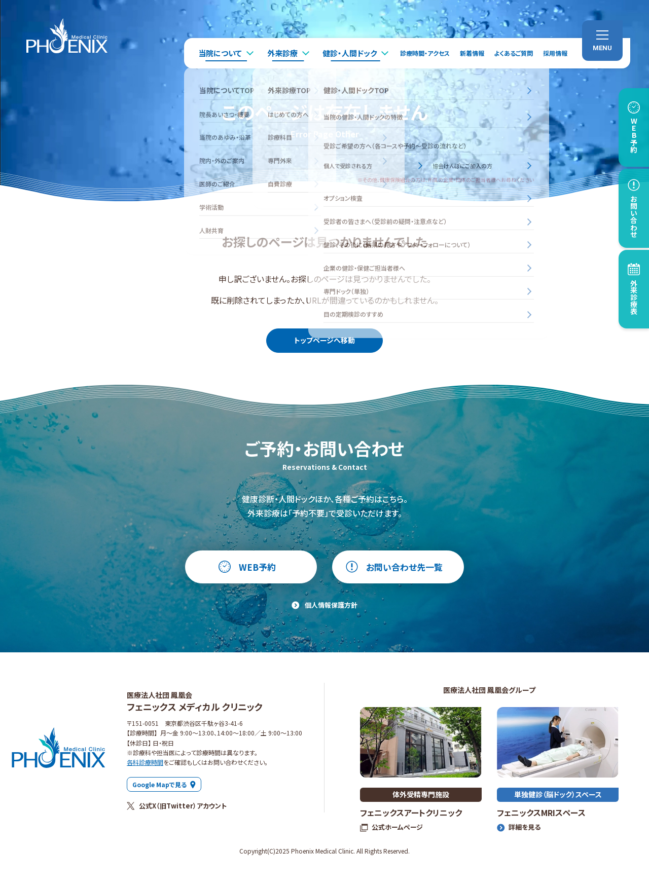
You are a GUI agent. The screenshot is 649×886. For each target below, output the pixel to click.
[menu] (602, 40)
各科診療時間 (145, 762)
